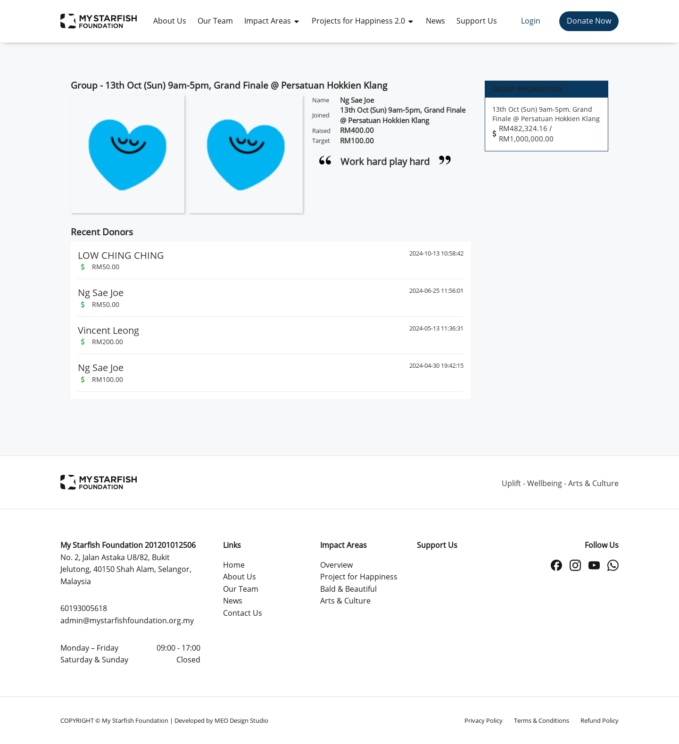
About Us (239, 576)
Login (530, 21)
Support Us (437, 545)
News (232, 600)
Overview (336, 565)
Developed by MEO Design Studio (221, 720)
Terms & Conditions (541, 720)
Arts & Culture (345, 600)
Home (234, 565)
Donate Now (589, 21)
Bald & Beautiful (348, 589)
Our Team (240, 589)
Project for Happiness (358, 576)
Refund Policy (599, 720)
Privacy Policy (483, 720)
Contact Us (242, 613)
